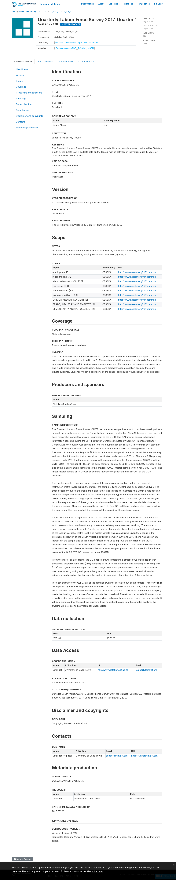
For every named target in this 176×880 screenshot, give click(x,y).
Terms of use (143, 4)
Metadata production (27, 127)
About (101, 4)
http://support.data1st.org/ (144, 755)
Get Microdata (70, 24)
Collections (114, 4)
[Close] (173, 864)
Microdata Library (50, 4)
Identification (22, 69)
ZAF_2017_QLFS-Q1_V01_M (60, 12)
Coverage (21, 86)
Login (158, 4)
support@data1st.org (146, 669)
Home (14, 12)
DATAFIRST (42, 12)
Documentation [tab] (65, 61)
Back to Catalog (22, 859)
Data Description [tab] (45, 61)
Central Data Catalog (27, 12)
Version (20, 75)
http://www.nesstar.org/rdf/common (137, 272)
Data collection (23, 104)
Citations (128, 4)
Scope (19, 80)
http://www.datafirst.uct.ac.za (113, 669)
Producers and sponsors (29, 92)
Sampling (21, 98)
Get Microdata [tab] (86, 61)
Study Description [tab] (23, 62)
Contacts (20, 121)
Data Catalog (87, 4)
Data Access (22, 109)
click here (97, 871)
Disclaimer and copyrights (29, 115)
